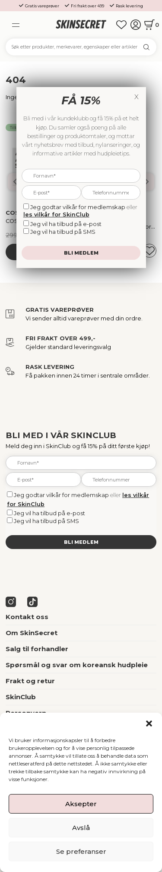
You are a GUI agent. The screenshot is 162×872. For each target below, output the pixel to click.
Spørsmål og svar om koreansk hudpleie (77, 665)
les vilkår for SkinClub (56, 214)
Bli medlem (81, 542)
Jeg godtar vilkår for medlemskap (61, 494)
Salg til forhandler (37, 649)
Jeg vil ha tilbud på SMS (46, 520)
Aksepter (81, 804)
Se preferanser (81, 851)
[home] (81, 24)
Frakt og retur (30, 681)
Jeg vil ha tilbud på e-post (49, 513)
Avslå (81, 828)
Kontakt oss (27, 617)
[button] (149, 723)
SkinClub (21, 697)
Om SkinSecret (31, 633)
